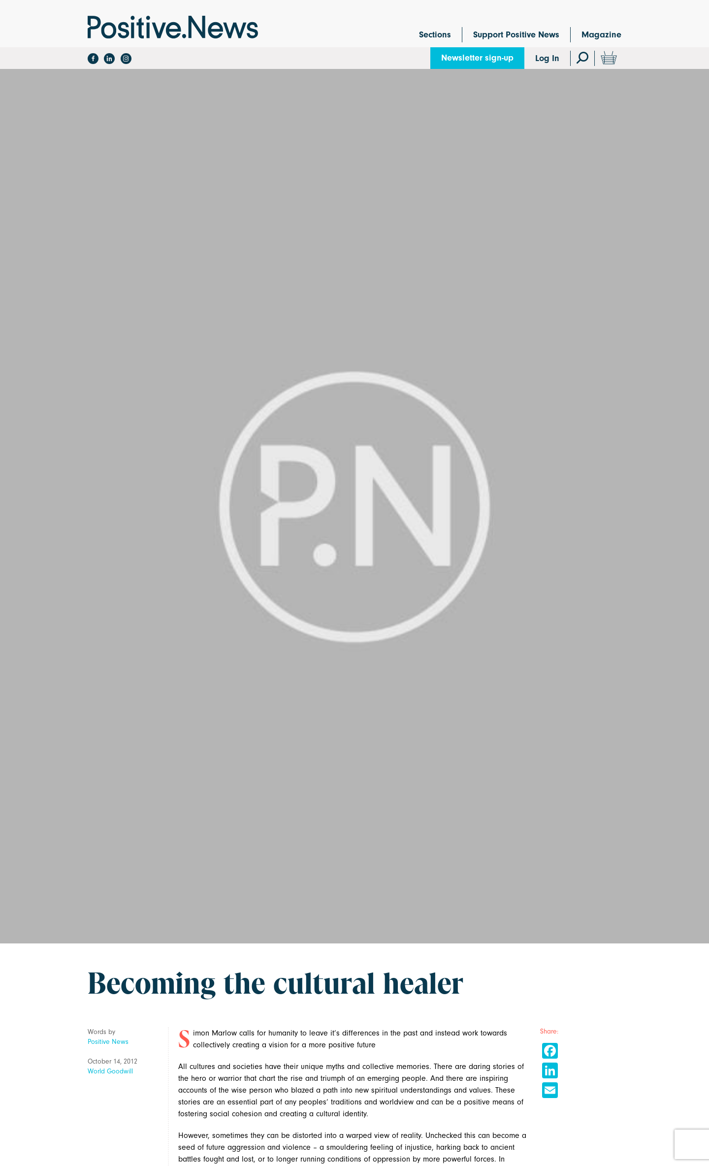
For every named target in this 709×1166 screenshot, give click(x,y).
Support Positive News (516, 35)
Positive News (108, 1041)
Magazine (601, 35)
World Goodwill (110, 1071)
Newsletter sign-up (477, 58)
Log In (547, 58)
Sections (435, 35)
